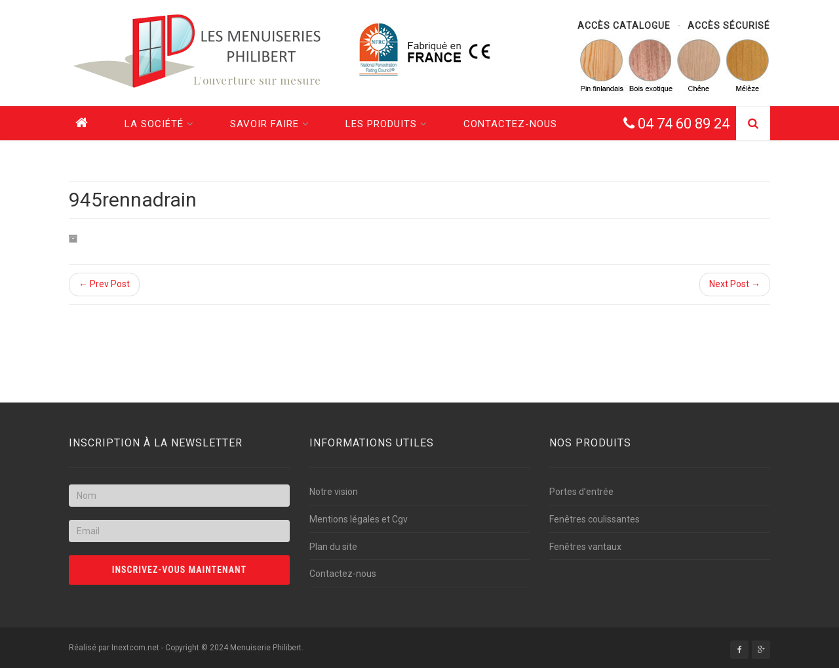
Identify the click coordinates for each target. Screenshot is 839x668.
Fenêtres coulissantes (594, 519)
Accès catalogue (624, 25)
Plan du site (333, 546)
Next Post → (734, 284)
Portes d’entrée (581, 491)
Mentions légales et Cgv (358, 519)
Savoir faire (269, 124)
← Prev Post (104, 284)
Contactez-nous (510, 124)
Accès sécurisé (729, 25)
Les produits (386, 124)
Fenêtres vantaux (585, 546)
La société (159, 124)
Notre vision (333, 491)
